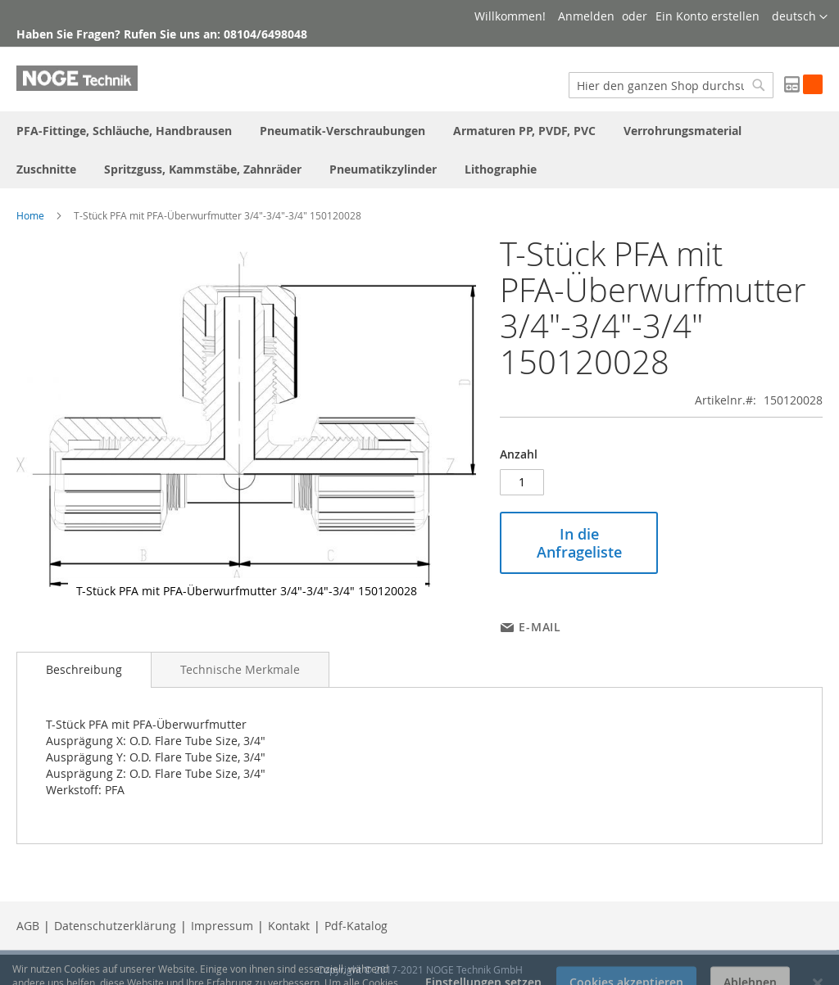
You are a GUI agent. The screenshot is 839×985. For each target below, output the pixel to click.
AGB (27, 925)
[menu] (419, 149)
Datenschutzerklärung (115, 925)
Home (30, 215)
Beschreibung (84, 669)
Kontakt (289, 925)
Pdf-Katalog (356, 925)
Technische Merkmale (240, 669)
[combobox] (671, 85)
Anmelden (586, 16)
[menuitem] (124, 130)
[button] (800, 17)
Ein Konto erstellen (707, 16)
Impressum (222, 925)
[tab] (84, 670)
